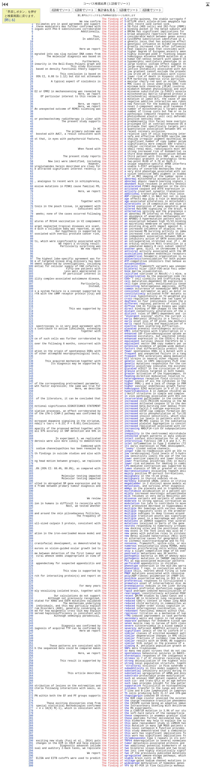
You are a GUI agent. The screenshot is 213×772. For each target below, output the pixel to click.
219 (31, 563)
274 (31, 700)
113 (31, 298)
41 (31, 119)
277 (31, 708)
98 (31, 261)
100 (31, 266)
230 (31, 591)
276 (31, 705)
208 (31, 536)
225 (31, 578)
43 (31, 124)
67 (31, 183)
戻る (5, 5)
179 (31, 463)
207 (31, 533)
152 (31, 396)
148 (31, 386)
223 (31, 573)
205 (31, 528)
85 (31, 228)
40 (31, 116)
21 (31, 69)
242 (31, 620)
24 (31, 76)
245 (31, 628)
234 (31, 600)
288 (31, 735)
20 (31, 66)
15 (31, 54)
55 (31, 154)
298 (31, 760)
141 (31, 368)
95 (31, 253)
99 (31, 263)
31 (31, 94)
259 (31, 663)
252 (31, 645)
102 (31, 271)
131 (31, 343)
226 (31, 581)
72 (31, 196)
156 (31, 406)
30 (31, 91)
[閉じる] (10, 19)
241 (31, 618)
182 (31, 471)
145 (31, 378)
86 (31, 231)
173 (31, 448)
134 (31, 351)
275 (31, 703)
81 (31, 218)
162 (31, 421)
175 (31, 453)
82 (31, 221)
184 (31, 476)
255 (31, 653)
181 (31, 468)
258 (31, 660)
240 (31, 615)
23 (31, 74)
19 (31, 64)
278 (31, 710)
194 (31, 501)
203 (31, 523)
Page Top (208, 5)
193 (31, 498)
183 (31, 473)
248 (31, 635)
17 (31, 59)
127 (31, 333)
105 (31, 278)
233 (31, 598)
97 (31, 258)
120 (31, 316)
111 (31, 293)
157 (31, 408)
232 (31, 596)
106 (31, 281)
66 (31, 181)
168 (31, 436)
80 (31, 216)
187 (31, 483)
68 (31, 186)
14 (31, 51)
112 (31, 296)
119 (31, 313)
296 (31, 755)
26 (31, 81)
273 (31, 698)
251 (31, 643)
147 (31, 383)
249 (31, 638)
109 (31, 288)
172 (31, 446)
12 (31, 46)
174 (31, 451)
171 (31, 443)
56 (31, 156)
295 (31, 753)
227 (31, 583)
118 (31, 311)
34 (31, 101)
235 (31, 603)
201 (31, 518)
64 (31, 176)
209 (31, 538)
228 (31, 586)
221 (31, 568)
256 (31, 655)
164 (31, 426)
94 (31, 251)
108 (31, 286)
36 (31, 106)
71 (31, 193)
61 (31, 169)
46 (31, 131)
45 (31, 129)
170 (31, 441)
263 (31, 673)
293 (31, 748)
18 (31, 61)
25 (31, 79)
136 (31, 356)
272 (31, 695)
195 (31, 503)
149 (31, 388)
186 (31, 481)
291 (31, 743)
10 (31, 41)
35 (31, 104)
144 (31, 376)
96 (31, 256)
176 (31, 456)
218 (31, 561)
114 (31, 301)
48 (31, 136)
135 (31, 353)
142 (31, 371)
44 (31, 126)
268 (31, 685)
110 (31, 291)
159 (31, 413)
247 (31, 633)
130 (31, 341)
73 (31, 198)
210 (31, 541)
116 (31, 306)
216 (31, 556)
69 (31, 188)
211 (31, 543)
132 (31, 346)
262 (31, 670)
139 (31, 363)
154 (31, 401)
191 (31, 493)
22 (31, 71)
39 (31, 114)
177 (31, 458)
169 (31, 438)
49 (31, 139)
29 (31, 89)
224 (31, 576)
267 (31, 683)
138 (31, 361)
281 (31, 718)
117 (31, 308)
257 (31, 658)
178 (31, 461)
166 (31, 431)
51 (31, 144)
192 (31, 496)
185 (31, 478)
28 (31, 86)
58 (31, 161)
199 (31, 513)
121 (31, 318)
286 (31, 730)
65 (31, 178)
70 (31, 191)
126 (31, 331)
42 (31, 121)
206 (31, 531)
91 (31, 243)
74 (31, 201)
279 (31, 713)
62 (31, 171)
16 (31, 56)
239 (31, 613)
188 (31, 486)
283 (31, 723)
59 (31, 164)
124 (31, 326)
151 (31, 393)
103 (31, 273)
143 (31, 373)
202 (31, 521)
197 (31, 508)
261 (31, 668)
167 (31, 433)
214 (31, 551)
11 (31, 44)
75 (31, 203)
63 (31, 174)
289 (31, 738)
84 (31, 226)
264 (31, 675)
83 (31, 223)
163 (31, 423)
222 (31, 571)
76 (31, 206)
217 (31, 558)
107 (31, 283)
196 (31, 506)
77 (31, 208)
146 (31, 381)
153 (31, 398)
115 (31, 303)
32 (31, 96)
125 (31, 328)
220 (31, 566)
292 (31, 745)
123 (31, 323)
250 (31, 640)
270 (31, 690)
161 (31, 418)
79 (31, 213)
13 (31, 49)
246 (31, 630)
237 (31, 608)
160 (31, 416)
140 (31, 366)
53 (31, 149)
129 (31, 338)
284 (31, 725)
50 (31, 141)
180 (31, 466)
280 (31, 715)
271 (31, 693)
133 (31, 348)
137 (31, 358)
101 (31, 268)
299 (31, 763)
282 (31, 720)
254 (31, 650)
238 (31, 610)
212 (31, 546)
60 (31, 166)
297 (31, 758)
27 (31, 84)
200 (31, 516)
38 (31, 111)
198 (31, 511)
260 (31, 665)
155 (31, 403)
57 (31, 159)
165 (31, 428)
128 (31, 336)
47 (31, 134)
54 (31, 151)
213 (31, 548)
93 (31, 248)
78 (31, 211)
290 (31, 740)
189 (31, 488)
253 (31, 648)
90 (31, 241)
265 (31, 678)
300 (31, 765)
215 (31, 553)
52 (31, 146)
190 (31, 491)
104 (31, 276)
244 (31, 625)
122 (31, 321)
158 (31, 411)
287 (31, 733)
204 (31, 526)
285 (31, 728)
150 (31, 391)
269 (31, 688)
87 (31, 233)
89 (31, 238)
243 (31, 623)
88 (31, 236)
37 (31, 109)
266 (31, 680)
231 (31, 593)
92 (31, 246)
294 (31, 750)
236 (31, 605)
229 (31, 588)
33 (31, 99)
